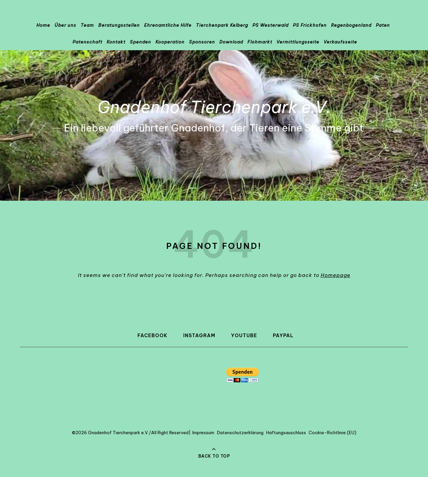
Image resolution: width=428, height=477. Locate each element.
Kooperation (170, 41)
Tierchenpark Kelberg (222, 25)
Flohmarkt (259, 41)
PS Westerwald (270, 25)
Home (43, 25)
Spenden (140, 41)
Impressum (203, 432)
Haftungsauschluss (286, 432)
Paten (383, 25)
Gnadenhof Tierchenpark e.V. (214, 107)
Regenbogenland (351, 25)
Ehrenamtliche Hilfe (168, 25)
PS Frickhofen (310, 25)
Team (87, 25)
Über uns (65, 25)
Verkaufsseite (340, 41)
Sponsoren (202, 41)
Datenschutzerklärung (240, 432)
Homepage (335, 275)
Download (231, 41)
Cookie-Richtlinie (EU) (332, 432)
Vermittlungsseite (298, 41)
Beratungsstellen (119, 25)
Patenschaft (87, 41)
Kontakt (116, 41)
